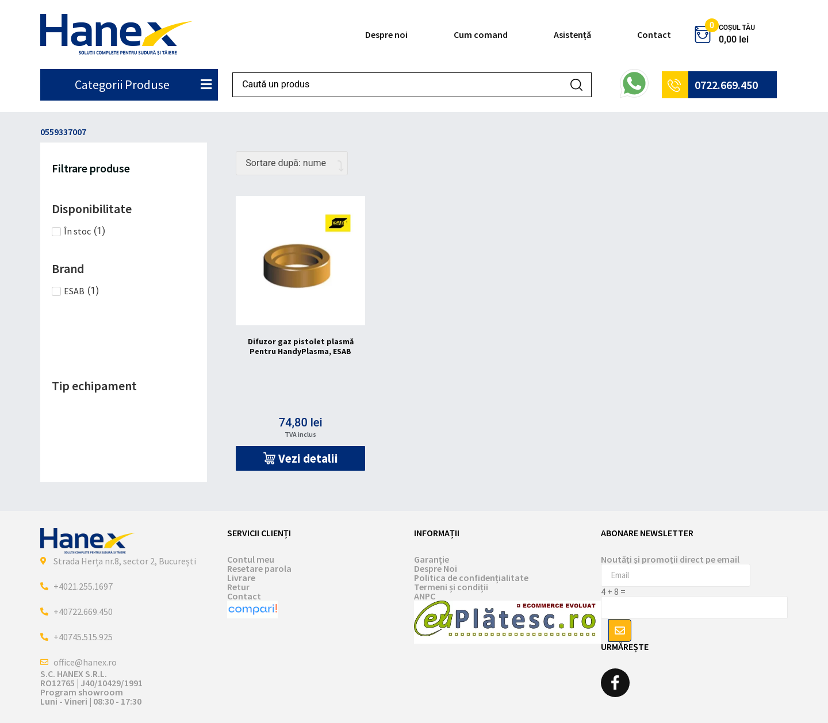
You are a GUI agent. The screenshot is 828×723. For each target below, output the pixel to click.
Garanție (431, 559)
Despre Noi (435, 568)
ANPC (424, 596)
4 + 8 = (613, 591)
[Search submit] (576, 85)
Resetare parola (259, 568)
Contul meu (250, 559)
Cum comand (481, 34)
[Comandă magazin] (292, 163)
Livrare (241, 577)
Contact (654, 34)
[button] (300, 458)
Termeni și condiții (451, 587)
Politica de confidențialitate (471, 577)
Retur (238, 587)
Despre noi (386, 34)
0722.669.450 (726, 85)
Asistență (572, 34)
